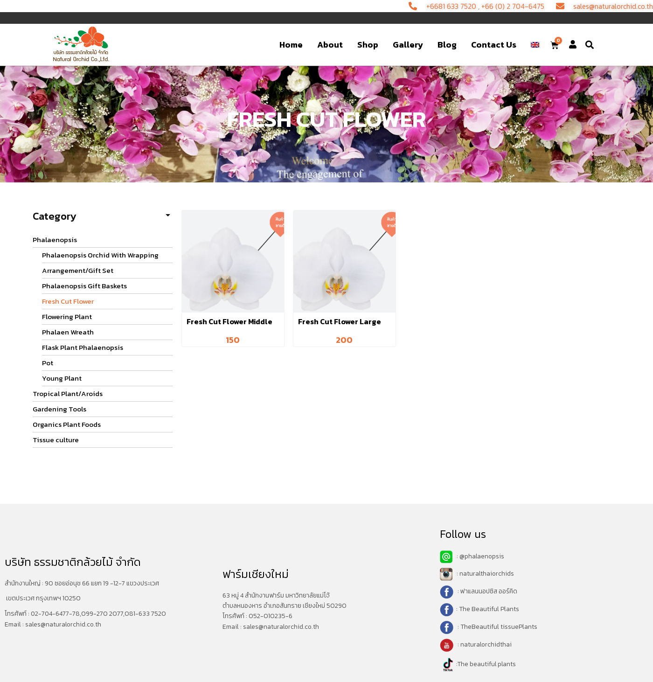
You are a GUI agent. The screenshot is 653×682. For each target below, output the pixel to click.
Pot (47, 362)
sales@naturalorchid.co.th (64, 624)
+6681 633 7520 (445, 6)
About (330, 44)
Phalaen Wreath (68, 332)
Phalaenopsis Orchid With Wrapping (100, 255)
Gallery (408, 44)
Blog (447, 44)
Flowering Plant (67, 316)
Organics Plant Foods (67, 424)
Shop (367, 44)
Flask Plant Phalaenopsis (82, 347)
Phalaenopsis (55, 239)
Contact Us (493, 44)
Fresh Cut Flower (68, 301)
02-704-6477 (50, 614)
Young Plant (62, 378)
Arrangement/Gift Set (77, 270)
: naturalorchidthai (476, 644)
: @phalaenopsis (472, 556)
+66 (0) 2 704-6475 (508, 6)
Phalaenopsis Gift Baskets (84, 285)
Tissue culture (56, 439)
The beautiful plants (487, 664)
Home (291, 44)
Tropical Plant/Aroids (68, 393)
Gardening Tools (59, 409)
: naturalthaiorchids (477, 573)
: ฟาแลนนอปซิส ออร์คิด (487, 591)
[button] (589, 45)
